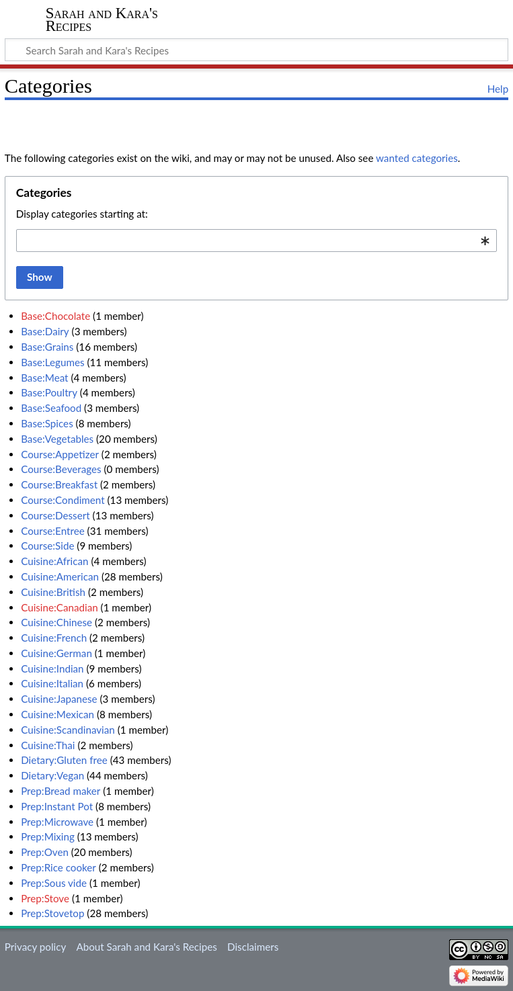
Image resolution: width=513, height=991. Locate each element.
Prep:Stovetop (52, 913)
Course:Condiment (63, 500)
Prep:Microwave (57, 822)
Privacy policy (35, 947)
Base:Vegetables (57, 439)
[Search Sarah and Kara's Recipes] (256, 49)
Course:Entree (53, 531)
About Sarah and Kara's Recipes (146, 947)
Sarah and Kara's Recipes (102, 19)
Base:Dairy (45, 331)
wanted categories (417, 158)
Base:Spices (47, 423)
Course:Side (47, 546)
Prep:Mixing (48, 836)
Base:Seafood (51, 408)
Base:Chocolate (55, 316)
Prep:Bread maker (60, 791)
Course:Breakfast (59, 484)
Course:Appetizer (60, 454)
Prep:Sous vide (54, 883)
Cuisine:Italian (52, 683)
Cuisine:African (54, 561)
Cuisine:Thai (48, 745)
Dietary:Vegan (52, 775)
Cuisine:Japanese (59, 699)
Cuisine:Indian (52, 668)
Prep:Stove (45, 898)
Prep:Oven (45, 852)
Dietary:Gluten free (64, 760)
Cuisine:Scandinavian (68, 730)
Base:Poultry (49, 392)
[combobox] (256, 240)
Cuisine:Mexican (57, 714)
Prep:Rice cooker (58, 867)
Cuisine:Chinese (56, 622)
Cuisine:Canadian (59, 607)
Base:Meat (44, 378)
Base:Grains (47, 347)
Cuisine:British (53, 592)
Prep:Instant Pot (57, 806)
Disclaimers (252, 947)
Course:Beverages (61, 469)
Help (497, 89)
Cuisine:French (54, 638)
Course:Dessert (55, 515)
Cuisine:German (56, 653)
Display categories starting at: (82, 214)
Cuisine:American (60, 576)
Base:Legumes (52, 362)
